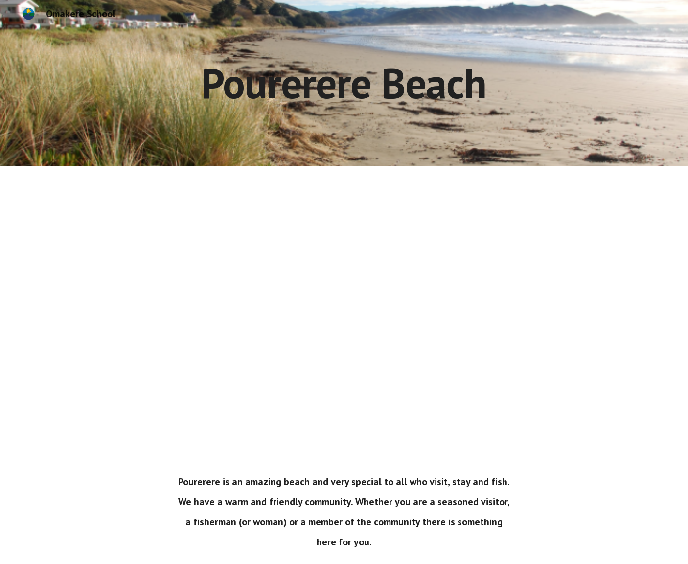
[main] (344, 83)
